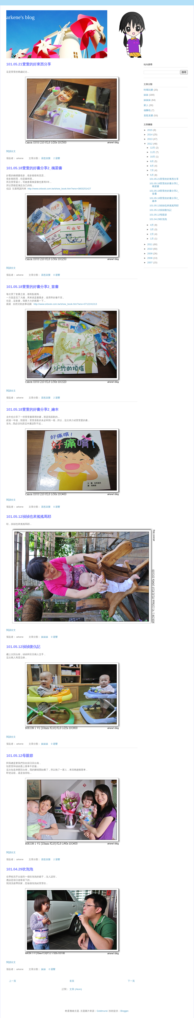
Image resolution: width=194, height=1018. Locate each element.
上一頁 (12, 981)
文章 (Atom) (76, 989)
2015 (150, 130)
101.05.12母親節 (19, 756)
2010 (150, 248)
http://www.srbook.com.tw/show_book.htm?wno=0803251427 (59, 188)
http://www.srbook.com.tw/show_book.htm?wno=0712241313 (65, 304)
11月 (153, 152)
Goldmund (102, 1011)
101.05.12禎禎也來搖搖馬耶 (28, 517)
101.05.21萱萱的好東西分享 (28, 64)
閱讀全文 (11, 151)
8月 (152, 165)
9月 (152, 161)
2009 (150, 253)
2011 (150, 244)
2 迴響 (56, 158)
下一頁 (131, 981)
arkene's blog (20, 17)
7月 (152, 170)
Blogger (124, 1011)
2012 (150, 143)
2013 (150, 139)
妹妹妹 (44, 637)
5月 (152, 175)
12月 (153, 147)
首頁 (72, 981)
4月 (152, 225)
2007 (150, 262)
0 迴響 (56, 275)
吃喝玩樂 (148, 89)
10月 (153, 156)
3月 (152, 229)
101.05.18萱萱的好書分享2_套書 (32, 287)
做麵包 (147, 110)
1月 (152, 238)
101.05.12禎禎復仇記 (23, 647)
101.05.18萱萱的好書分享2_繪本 (32, 409)
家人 (146, 105)
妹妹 (43, 969)
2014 (150, 134)
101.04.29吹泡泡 (19, 869)
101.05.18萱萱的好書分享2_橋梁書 (34, 168)
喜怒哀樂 (45, 158)
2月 (152, 234)
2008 (150, 258)
